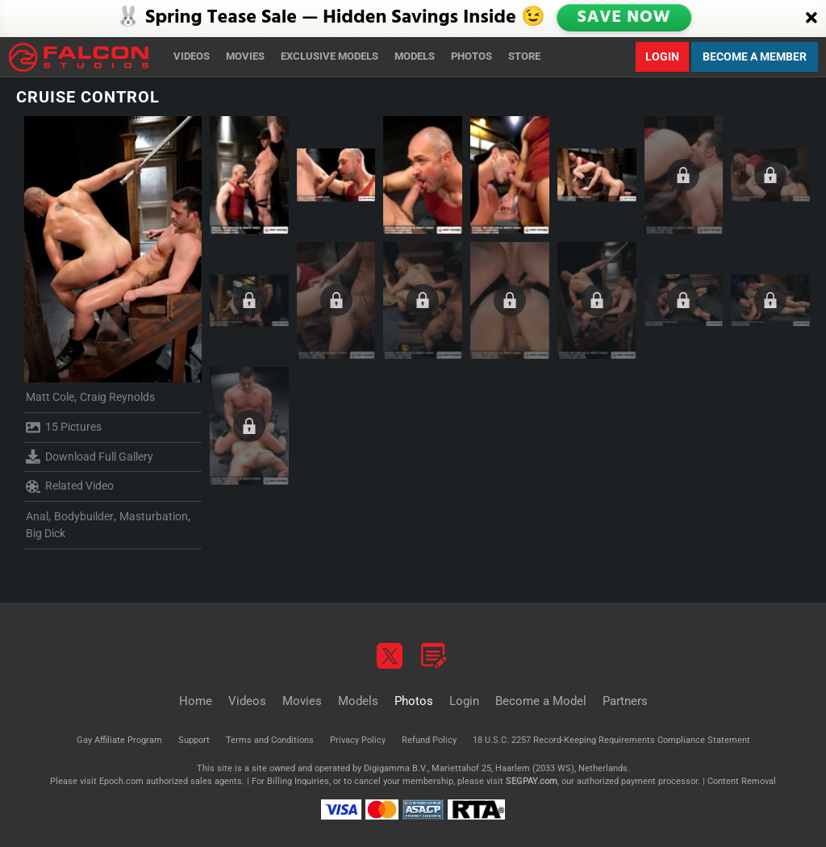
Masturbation (153, 516)
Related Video (70, 486)
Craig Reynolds (117, 396)
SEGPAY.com (531, 781)
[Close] (811, 18)
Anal (37, 516)
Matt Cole (50, 396)
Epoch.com (121, 781)
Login (662, 56)
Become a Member (755, 56)
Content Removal (741, 781)
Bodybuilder (84, 516)
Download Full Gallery (89, 456)
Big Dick (45, 533)
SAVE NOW (625, 17)
